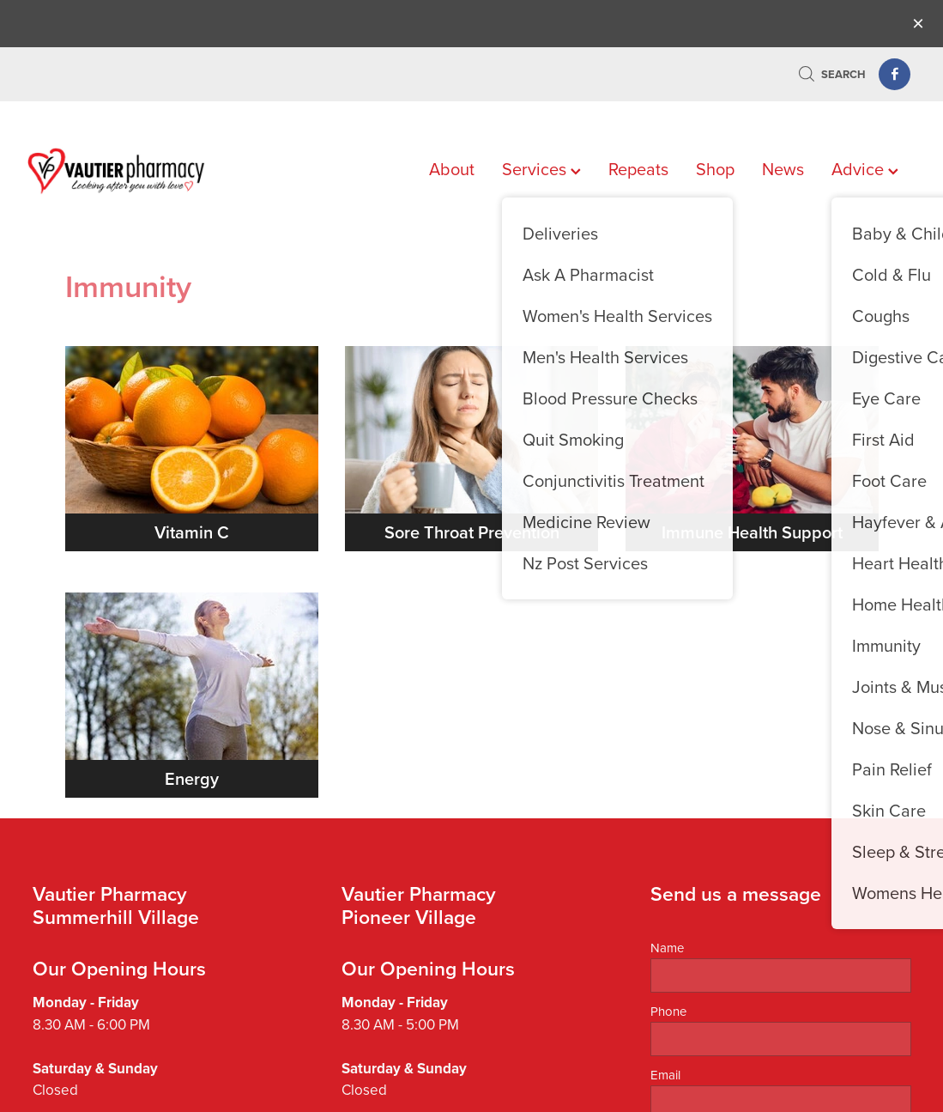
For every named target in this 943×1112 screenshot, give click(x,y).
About (452, 168)
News (783, 168)
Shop (715, 168)
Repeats (638, 168)
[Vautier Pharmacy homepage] (116, 171)
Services (541, 168)
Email (665, 1074)
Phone (668, 1011)
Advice (864, 168)
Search (832, 74)
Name (667, 947)
